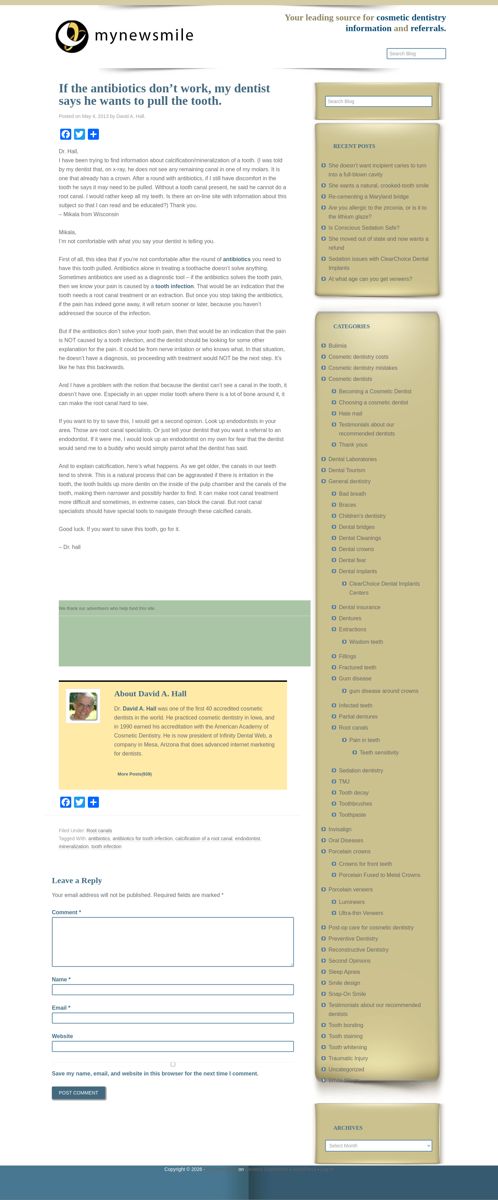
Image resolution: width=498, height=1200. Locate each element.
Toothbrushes (355, 804)
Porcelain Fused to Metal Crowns (380, 875)
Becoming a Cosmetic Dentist (375, 391)
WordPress (304, 1169)
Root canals (99, 830)
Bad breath (352, 494)
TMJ (344, 782)
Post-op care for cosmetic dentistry (371, 928)
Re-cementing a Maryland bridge (369, 197)
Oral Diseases (346, 840)
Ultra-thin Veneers (361, 913)
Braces (347, 505)
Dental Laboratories (353, 459)
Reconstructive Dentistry (358, 950)
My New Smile (221, 1169)
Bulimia (338, 346)
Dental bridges (357, 527)
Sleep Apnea (344, 972)
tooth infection (174, 286)
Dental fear (352, 560)
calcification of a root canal (203, 838)
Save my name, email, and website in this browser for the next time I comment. (155, 1074)
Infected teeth (355, 705)
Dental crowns (356, 549)
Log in (327, 1169)
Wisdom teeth (366, 642)
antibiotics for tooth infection (143, 838)
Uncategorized (346, 1069)
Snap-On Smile (347, 994)
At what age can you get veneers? (370, 279)
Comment (66, 912)
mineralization (74, 846)
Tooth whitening (348, 1047)
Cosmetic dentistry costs (358, 357)
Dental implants (358, 571)
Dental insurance (359, 607)
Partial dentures (358, 717)
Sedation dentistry (361, 770)
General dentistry (350, 481)
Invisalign (340, 829)
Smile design (344, 983)
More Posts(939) (135, 774)
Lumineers (352, 902)
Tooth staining (346, 1036)
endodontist (247, 838)
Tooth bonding (346, 1025)
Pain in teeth (364, 740)
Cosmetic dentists (350, 379)
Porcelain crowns (350, 851)
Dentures (350, 618)
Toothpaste (352, 815)
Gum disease (355, 678)
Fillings (347, 656)
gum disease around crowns (383, 691)
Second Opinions (350, 961)
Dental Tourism (347, 470)
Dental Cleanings (360, 538)
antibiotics (237, 259)
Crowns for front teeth (365, 864)
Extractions (352, 629)
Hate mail (350, 413)
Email (61, 1008)
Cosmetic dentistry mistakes (363, 368)
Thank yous (353, 445)
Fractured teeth (358, 667)
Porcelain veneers (351, 889)
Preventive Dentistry (353, 939)
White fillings (344, 1080)
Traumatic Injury (348, 1058)
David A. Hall (139, 709)
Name (61, 979)
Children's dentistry (362, 516)
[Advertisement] (185, 644)
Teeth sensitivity (379, 752)
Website (62, 1036)
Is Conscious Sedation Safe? (364, 228)
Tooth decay (354, 793)
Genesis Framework (266, 1169)
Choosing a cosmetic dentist (373, 402)
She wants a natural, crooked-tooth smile (379, 186)
